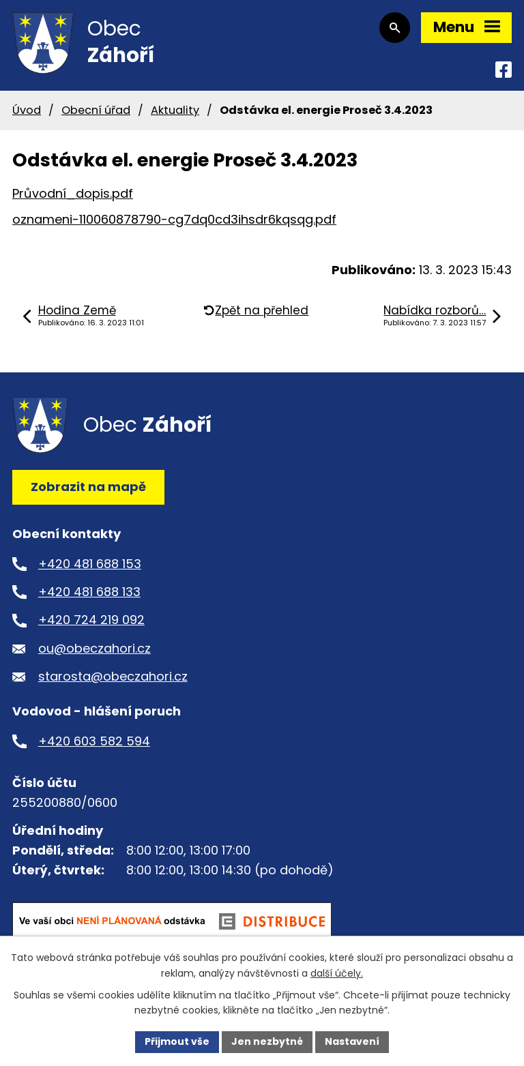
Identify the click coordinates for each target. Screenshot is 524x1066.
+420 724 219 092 (91, 619)
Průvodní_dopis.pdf (72, 193)
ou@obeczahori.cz (94, 648)
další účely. (336, 973)
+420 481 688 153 (89, 563)
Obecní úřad (95, 110)
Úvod (26, 110)
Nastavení (352, 1041)
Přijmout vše (177, 1041)
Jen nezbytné (267, 1041)
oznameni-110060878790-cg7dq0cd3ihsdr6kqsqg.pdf (174, 219)
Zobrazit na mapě (88, 486)
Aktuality (175, 110)
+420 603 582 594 (94, 741)
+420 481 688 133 (89, 591)
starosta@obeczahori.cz (113, 676)
